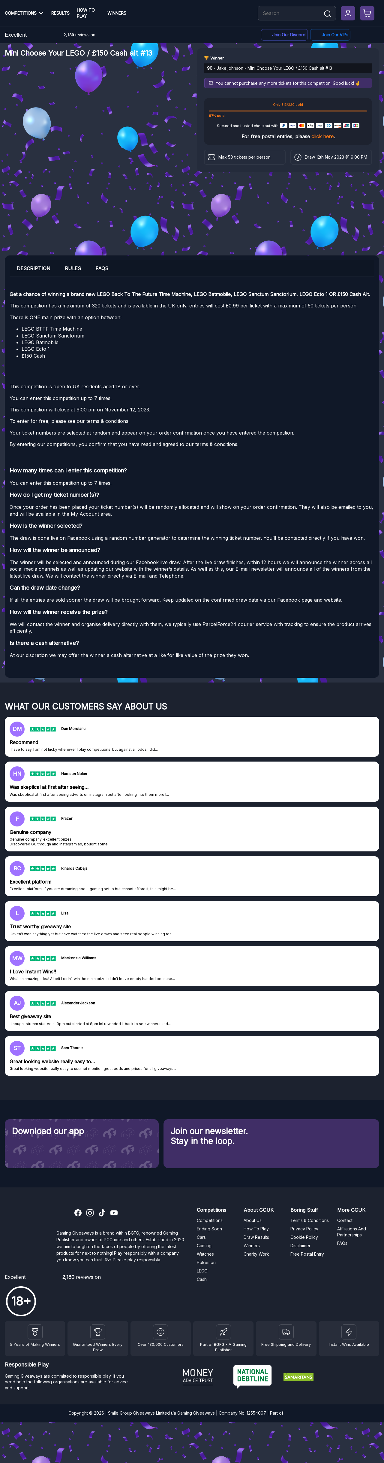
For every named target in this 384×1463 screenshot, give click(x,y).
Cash (202, 1279)
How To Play (86, 13)
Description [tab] (33, 268)
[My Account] (348, 13)
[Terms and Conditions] (286, 1331)
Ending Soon (209, 1228)
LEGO (202, 1270)
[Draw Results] (160, 1331)
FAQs (342, 1243)
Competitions (21, 13)
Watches (205, 1254)
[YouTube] (114, 1213)
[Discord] (284, 35)
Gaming (204, 1245)
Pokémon (206, 1262)
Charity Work (256, 1254)
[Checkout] (367, 13)
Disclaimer (300, 1245)
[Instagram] (90, 1213)
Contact (344, 1220)
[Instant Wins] (348, 1331)
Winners (116, 13)
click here (322, 136)
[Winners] (35, 1331)
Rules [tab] (73, 268)
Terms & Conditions (309, 1220)
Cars (201, 1237)
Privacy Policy (304, 1228)
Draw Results (256, 1237)
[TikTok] (102, 1213)
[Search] (328, 14)
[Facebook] (330, 35)
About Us (253, 1220)
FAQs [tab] (101, 268)
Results (60, 13)
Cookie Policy (304, 1237)
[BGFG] (223, 1331)
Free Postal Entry (307, 1254)
